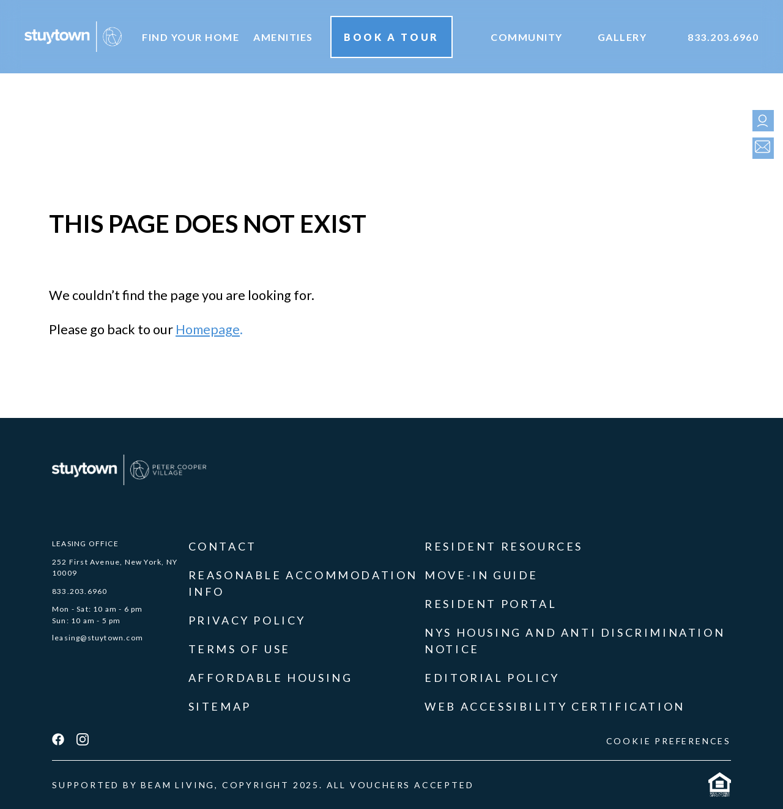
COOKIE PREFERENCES (668, 741)
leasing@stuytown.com (97, 637)
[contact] (760, 148)
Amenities (283, 37)
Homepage (208, 329)
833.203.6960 (723, 37)
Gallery (622, 37)
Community (527, 37)
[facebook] (58, 740)
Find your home (190, 37)
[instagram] (82, 740)
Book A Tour (391, 37)
